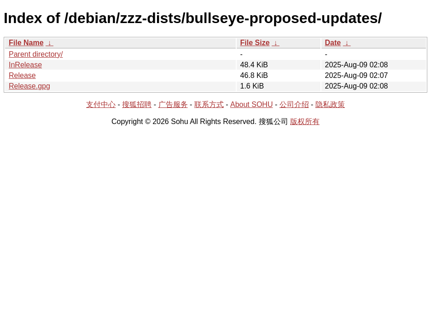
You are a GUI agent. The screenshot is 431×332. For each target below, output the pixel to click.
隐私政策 (330, 104)
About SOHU (251, 104)
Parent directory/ (36, 54)
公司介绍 (294, 104)
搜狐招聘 (136, 104)
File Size (255, 43)
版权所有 (305, 121)
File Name (26, 43)
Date (333, 43)
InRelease (25, 65)
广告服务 (173, 104)
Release (22, 75)
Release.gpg (29, 86)
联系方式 (209, 104)
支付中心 (101, 104)
